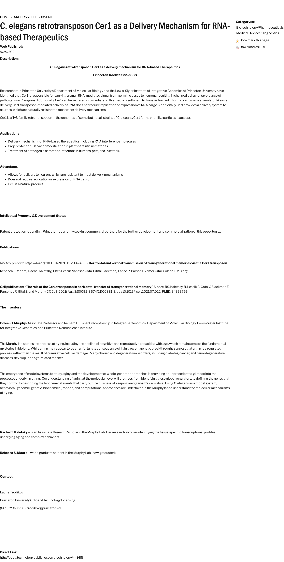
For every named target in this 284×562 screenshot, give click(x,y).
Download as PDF (253, 47)
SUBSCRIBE (46, 17)
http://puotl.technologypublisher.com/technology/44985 (41, 557)
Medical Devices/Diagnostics (257, 33)
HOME (5, 17)
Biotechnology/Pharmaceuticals (260, 27)
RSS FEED (30, 17)
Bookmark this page (254, 40)
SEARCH (16, 17)
